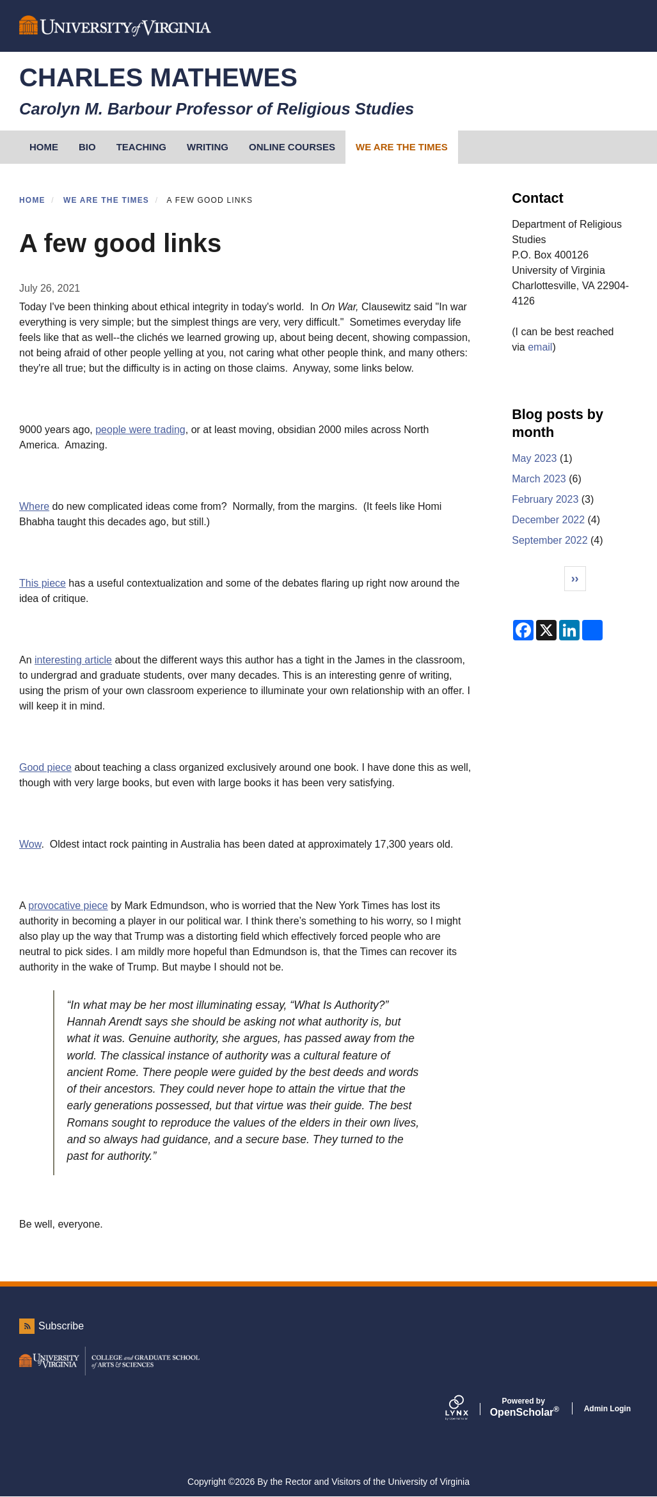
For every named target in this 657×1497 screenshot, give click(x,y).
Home (32, 200)
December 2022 (548, 519)
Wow (30, 844)
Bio (87, 146)
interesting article (73, 659)
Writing (207, 146)
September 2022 (549, 540)
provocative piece (68, 905)
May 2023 (534, 458)
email (540, 347)
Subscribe (61, 1325)
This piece (42, 583)
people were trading (140, 429)
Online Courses (292, 146)
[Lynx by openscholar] (467, 1409)
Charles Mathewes (158, 77)
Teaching (141, 146)
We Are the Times (402, 146)
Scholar (523, 1407)
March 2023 (539, 478)
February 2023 (545, 499)
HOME (43, 146)
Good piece (45, 767)
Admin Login (607, 1408)
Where (34, 506)
